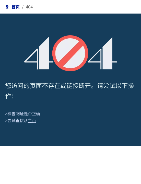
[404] (70, 53)
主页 (32, 120)
